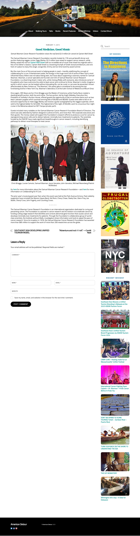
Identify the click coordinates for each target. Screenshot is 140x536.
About (30, 31)
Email (58, 283)
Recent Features (69, 31)
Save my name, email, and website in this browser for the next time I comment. (43, 298)
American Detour (47, 525)
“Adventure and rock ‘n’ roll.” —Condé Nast (75, 232)
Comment (16, 255)
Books (57, 31)
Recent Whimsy (84, 31)
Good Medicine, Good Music (53, 49)
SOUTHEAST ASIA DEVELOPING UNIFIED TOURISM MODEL (31, 232)
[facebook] (69, 26)
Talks (51, 31)
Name (14, 283)
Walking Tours (41, 31)
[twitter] (65, 26)
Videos (95, 31)
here (15, 189)
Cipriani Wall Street (37, 62)
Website (15, 291)
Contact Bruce (106, 31)
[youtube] (74, 26)
